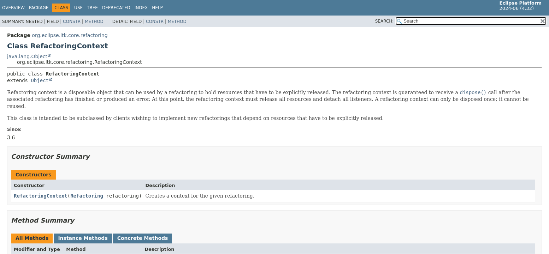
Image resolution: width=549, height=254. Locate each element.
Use (78, 7)
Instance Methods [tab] (82, 238)
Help (157, 7)
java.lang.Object (27, 56)
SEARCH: (384, 21)
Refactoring (86, 196)
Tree (92, 7)
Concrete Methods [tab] (142, 238)
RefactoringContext (40, 196)
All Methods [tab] (32, 238)
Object (40, 80)
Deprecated (116, 7)
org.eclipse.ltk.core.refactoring (69, 35)
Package (38, 7)
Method (94, 21)
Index (141, 7)
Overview (13, 7)
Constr (72, 21)
